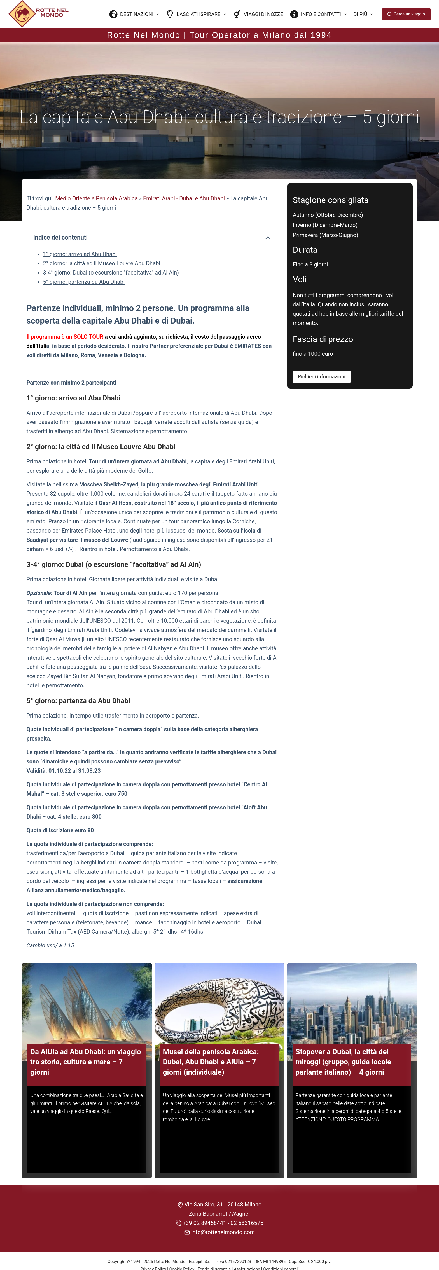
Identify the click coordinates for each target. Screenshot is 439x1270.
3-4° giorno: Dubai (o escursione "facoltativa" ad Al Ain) (111, 257)
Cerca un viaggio (406, 14)
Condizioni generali (281, 1252)
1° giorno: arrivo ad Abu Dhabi (80, 239)
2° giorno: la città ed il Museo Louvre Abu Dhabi (101, 248)
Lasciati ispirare (197, 14)
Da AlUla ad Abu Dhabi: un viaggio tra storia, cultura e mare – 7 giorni (85, 1045)
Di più (364, 14)
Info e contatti (319, 14)
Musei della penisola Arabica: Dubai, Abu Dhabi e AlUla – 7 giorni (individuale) (211, 1045)
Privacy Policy (153, 1252)
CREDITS (219, 1260)
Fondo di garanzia (214, 1252)
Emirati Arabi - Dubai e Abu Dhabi (184, 184)
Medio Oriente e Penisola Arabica (96, 184)
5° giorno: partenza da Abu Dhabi (84, 267)
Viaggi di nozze (258, 14)
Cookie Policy (181, 1252)
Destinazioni (135, 14)
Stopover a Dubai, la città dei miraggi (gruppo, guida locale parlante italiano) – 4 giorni (343, 1045)
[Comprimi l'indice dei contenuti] (268, 223)
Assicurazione (247, 1252)
